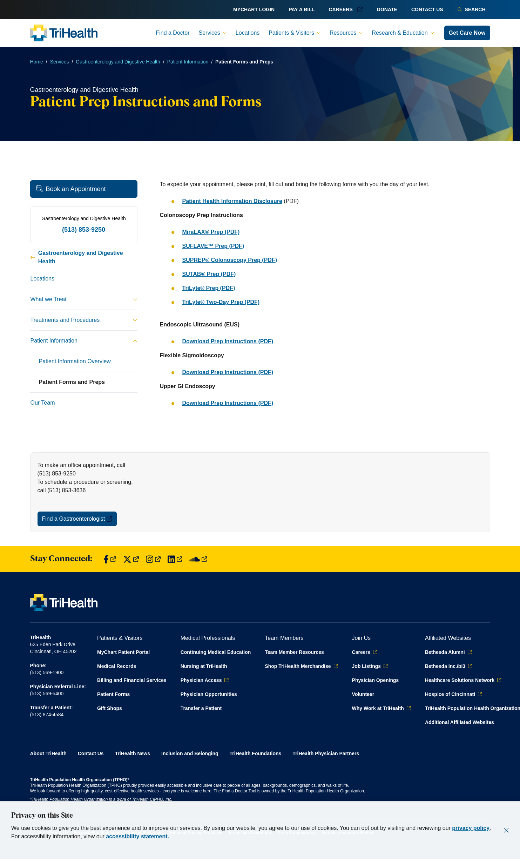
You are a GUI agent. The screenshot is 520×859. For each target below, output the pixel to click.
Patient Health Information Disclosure (232, 201)
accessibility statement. (137, 836)
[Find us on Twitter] (131, 559)
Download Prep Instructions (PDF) (227, 341)
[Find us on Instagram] (153, 559)
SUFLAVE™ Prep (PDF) (213, 246)
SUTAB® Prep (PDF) (209, 274)
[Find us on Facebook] (110, 559)
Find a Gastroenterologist (77, 519)
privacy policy (470, 828)
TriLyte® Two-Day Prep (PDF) (221, 302)
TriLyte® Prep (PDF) (208, 288)
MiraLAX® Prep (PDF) (211, 232)
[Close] (506, 830)
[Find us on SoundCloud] (198, 559)
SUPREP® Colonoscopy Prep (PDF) (229, 260)
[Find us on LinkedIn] (175, 559)
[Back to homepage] (63, 33)
